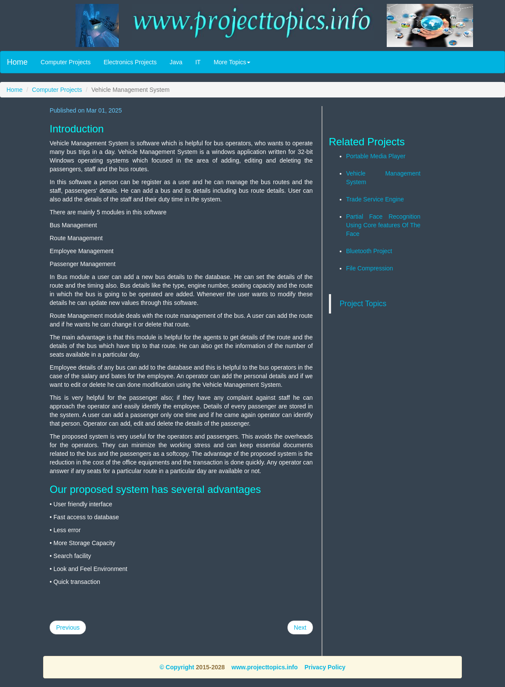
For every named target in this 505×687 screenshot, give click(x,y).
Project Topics (363, 303)
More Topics (232, 62)
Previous (67, 627)
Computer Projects (66, 62)
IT (197, 62)
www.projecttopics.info (264, 667)
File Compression (369, 268)
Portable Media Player (376, 156)
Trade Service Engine (375, 199)
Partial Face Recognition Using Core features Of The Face (383, 225)
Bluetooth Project (369, 251)
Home (17, 62)
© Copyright (177, 667)
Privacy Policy (324, 667)
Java (176, 62)
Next (300, 627)
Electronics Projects (130, 62)
